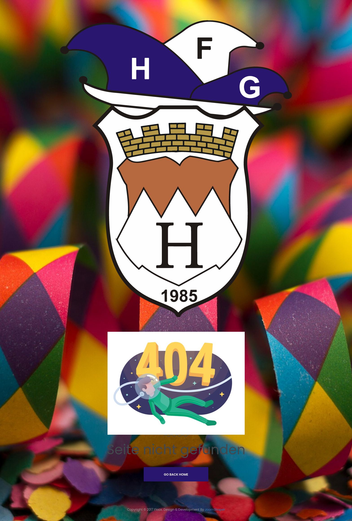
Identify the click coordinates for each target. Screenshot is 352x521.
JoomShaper (215, 509)
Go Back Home (176, 474)
